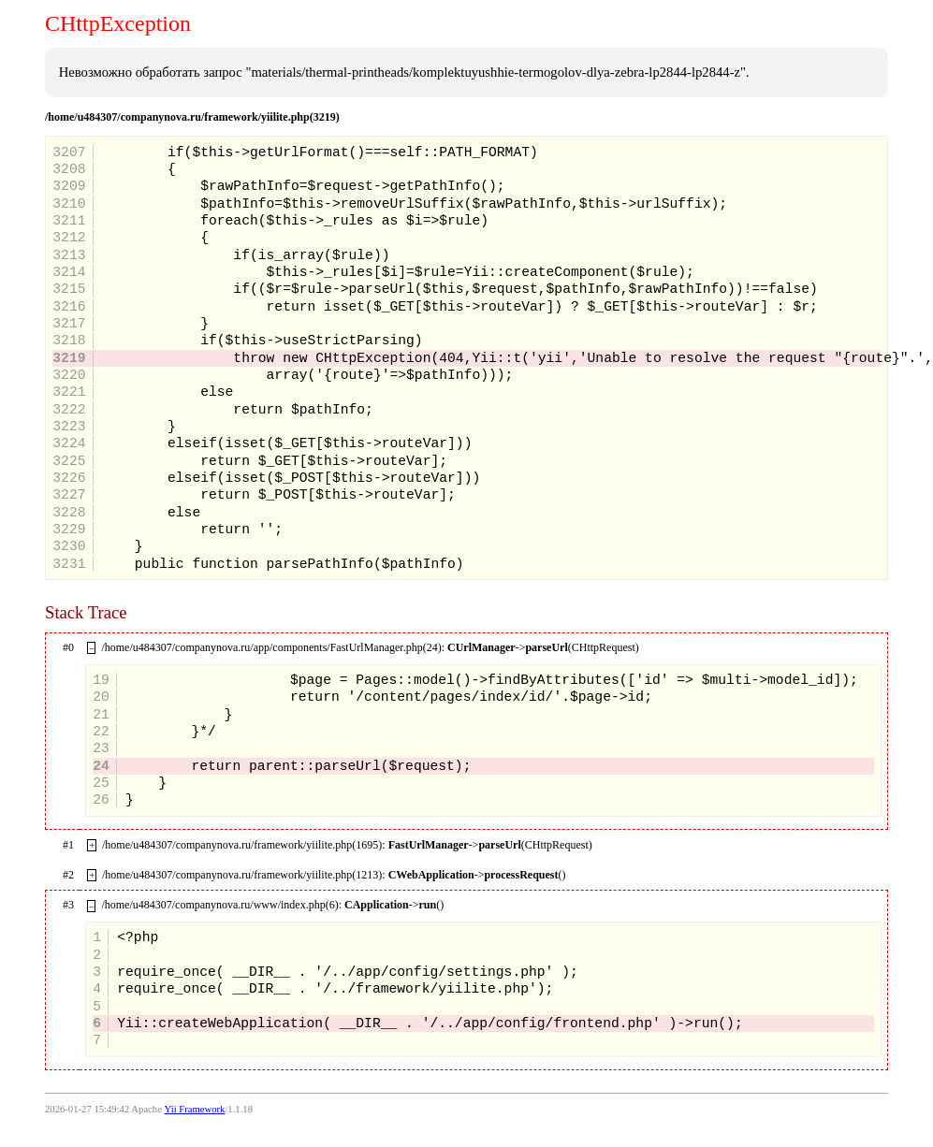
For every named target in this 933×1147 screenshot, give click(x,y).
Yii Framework (195, 1109)
